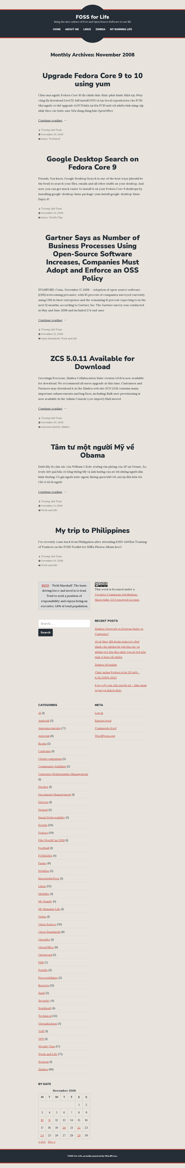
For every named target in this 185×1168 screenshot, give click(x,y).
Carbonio (44, 751)
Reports (43, 985)
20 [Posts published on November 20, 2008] (64, 1127)
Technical (54, 138)
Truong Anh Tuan (51, 130)
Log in (99, 713)
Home (57, 29)
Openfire (44, 939)
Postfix (43, 970)
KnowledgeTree (49, 878)
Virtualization (47, 1023)
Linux (87, 29)
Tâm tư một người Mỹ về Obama (92, 451)
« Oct (42, 1141)
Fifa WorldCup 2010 (51, 840)
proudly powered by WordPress (100, 1156)
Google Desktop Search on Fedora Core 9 (93, 163)
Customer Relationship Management (63, 774)
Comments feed (105, 728)
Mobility (44, 894)
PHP (41, 962)
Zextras (43, 1061)
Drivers (43, 802)
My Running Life (121, 29)
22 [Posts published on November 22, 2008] (79, 1127)
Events (42, 825)
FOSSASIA (45, 855)
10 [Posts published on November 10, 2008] (42, 1120)
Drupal (43, 810)
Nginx (42, 916)
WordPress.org (105, 736)
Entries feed (103, 720)
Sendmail (44, 1008)
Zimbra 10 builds (106, 665)
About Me (72, 29)
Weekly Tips (56, 217)
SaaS (41, 993)
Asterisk (44, 736)
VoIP (41, 1031)
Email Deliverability (51, 817)
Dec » (52, 1141)
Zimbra (100, 29)
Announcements (50, 426)
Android (43, 720)
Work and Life (69, 338)
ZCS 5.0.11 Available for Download (92, 363)
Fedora (43, 832)
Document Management (54, 794)
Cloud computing (50, 759)
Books (42, 743)
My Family (45, 901)
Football (43, 848)
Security (44, 1000)
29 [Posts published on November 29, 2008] (79, 1135)
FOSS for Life (92, 17)
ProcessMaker (48, 977)
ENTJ (45, 585)
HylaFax (43, 871)
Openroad (45, 955)
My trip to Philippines (92, 530)
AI (39, 713)
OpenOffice (46, 947)
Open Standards (50, 338)
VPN (41, 1039)
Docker (43, 787)
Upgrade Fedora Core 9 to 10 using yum (92, 80)
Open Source (47, 924)
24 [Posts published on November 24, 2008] (42, 1135)
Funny (42, 863)
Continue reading (56, 120)
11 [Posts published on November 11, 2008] (49, 1120)
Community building (52, 766)
